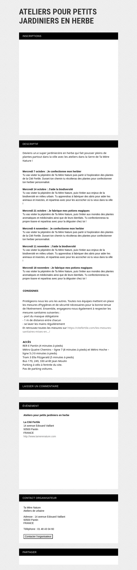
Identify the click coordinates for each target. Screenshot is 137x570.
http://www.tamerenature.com (40, 436)
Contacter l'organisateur (38, 536)
